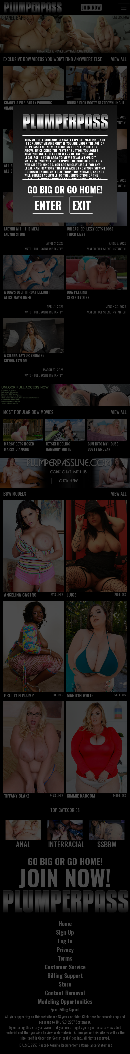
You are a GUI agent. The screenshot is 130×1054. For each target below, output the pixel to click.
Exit (81, 205)
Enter (48, 205)
